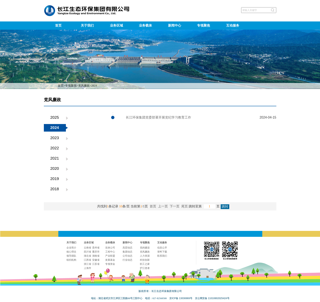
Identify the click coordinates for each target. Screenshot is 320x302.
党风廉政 (84, 85)
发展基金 (110, 259)
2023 (54, 138)
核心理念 (71, 251)
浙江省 (87, 264)
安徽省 (96, 259)
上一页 (163, 206)
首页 (58, 25)
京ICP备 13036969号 (180, 298)
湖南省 (96, 255)
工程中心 (110, 251)
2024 (94, 85)
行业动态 (127, 259)
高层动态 (127, 247)
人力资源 (145, 255)
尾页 (184, 206)
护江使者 (145, 268)
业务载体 (145, 25)
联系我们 (162, 255)
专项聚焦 (203, 25)
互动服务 (232, 25)
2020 (54, 168)
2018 (54, 189)
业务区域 (116, 25)
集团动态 (127, 251)
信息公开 (162, 247)
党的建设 (145, 247)
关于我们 (87, 25)
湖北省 (87, 255)
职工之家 (145, 264)
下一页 (174, 206)
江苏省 (96, 264)
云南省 (87, 247)
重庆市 (96, 251)
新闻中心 (174, 25)
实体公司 (110, 247)
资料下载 (162, 251)
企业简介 (71, 247)
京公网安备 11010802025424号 (212, 298)
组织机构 (71, 259)
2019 (54, 179)
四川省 (87, 251)
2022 (54, 148)
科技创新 (145, 259)
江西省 (87, 259)
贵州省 (96, 247)
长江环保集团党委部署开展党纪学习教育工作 (158, 117)
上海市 (87, 268)
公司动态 (127, 255)
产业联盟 (110, 255)
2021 (54, 158)
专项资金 (110, 264)
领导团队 (71, 255)
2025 (54, 117)
